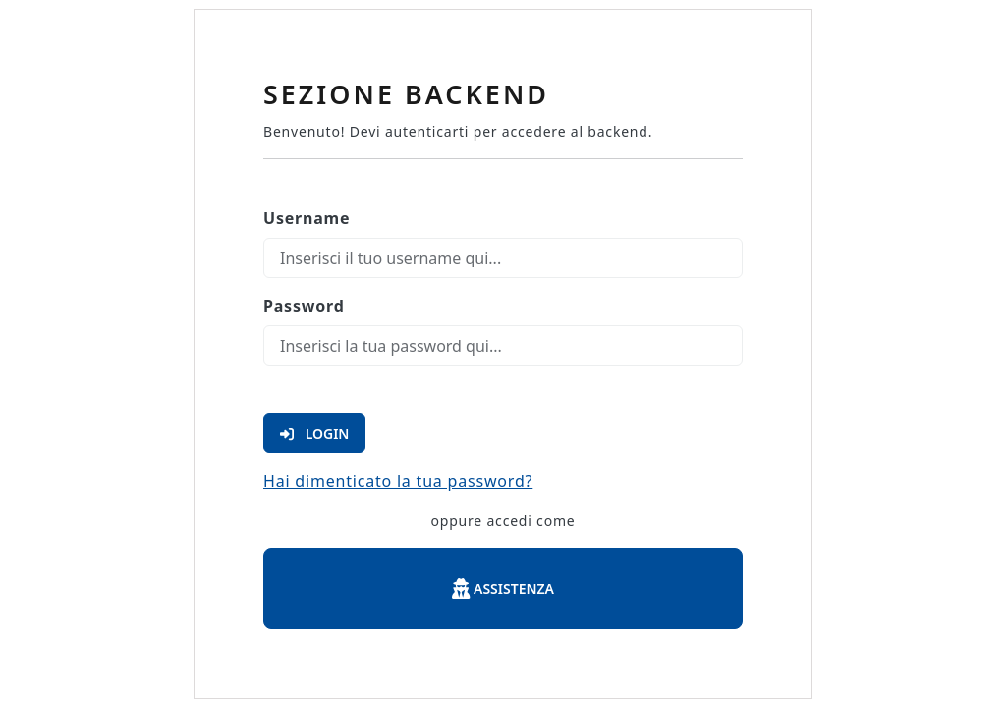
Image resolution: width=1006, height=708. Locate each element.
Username (306, 218)
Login (314, 433)
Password (304, 306)
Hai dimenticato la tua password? (397, 481)
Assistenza (503, 588)
